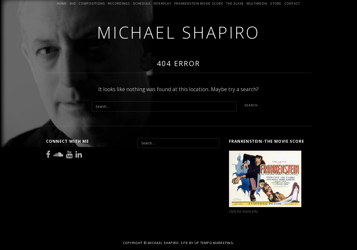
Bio (73, 3)
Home (62, 3)
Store (275, 3)
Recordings (119, 3)
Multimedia (257, 3)
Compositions (92, 3)
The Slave (235, 3)
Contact (292, 3)
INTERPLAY (162, 3)
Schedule (142, 3)
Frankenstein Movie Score (198, 3)
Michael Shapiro (178, 32)
